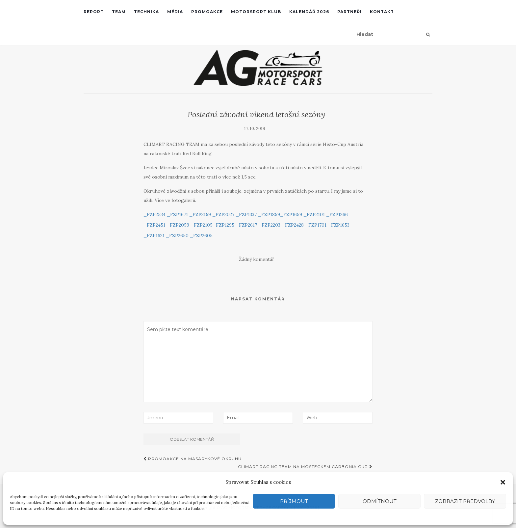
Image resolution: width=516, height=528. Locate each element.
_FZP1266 (337, 214)
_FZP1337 (246, 214)
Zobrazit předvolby (465, 501)
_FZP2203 (269, 225)
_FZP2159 (200, 214)
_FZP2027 (223, 214)
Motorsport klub (256, 11)
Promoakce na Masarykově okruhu (192, 458)
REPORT (94, 11)
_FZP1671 (177, 214)
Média (175, 11)
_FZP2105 (202, 225)
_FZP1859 (269, 214)
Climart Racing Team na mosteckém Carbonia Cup (305, 466)
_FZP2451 (154, 225)
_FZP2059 (178, 225)
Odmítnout (380, 501)
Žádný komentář (256, 259)
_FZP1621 (154, 235)
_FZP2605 (201, 235)
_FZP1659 (291, 214)
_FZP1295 (223, 225)
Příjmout (294, 501)
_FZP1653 (338, 225)
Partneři (349, 11)
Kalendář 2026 (309, 11)
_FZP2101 (314, 214)
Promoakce (207, 11)
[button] (503, 482)
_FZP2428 (293, 225)
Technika (146, 11)
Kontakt (382, 11)
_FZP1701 (315, 225)
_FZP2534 (154, 214)
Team (119, 11)
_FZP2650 (177, 235)
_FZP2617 (246, 225)
